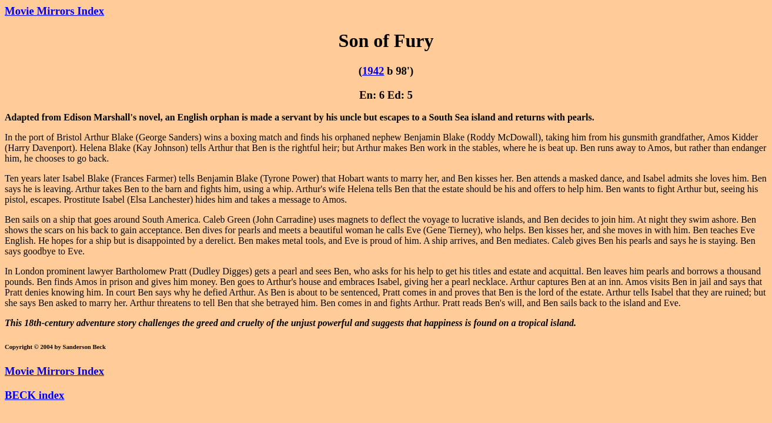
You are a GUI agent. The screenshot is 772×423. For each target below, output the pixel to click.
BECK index (34, 395)
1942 (373, 71)
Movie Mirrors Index (54, 11)
